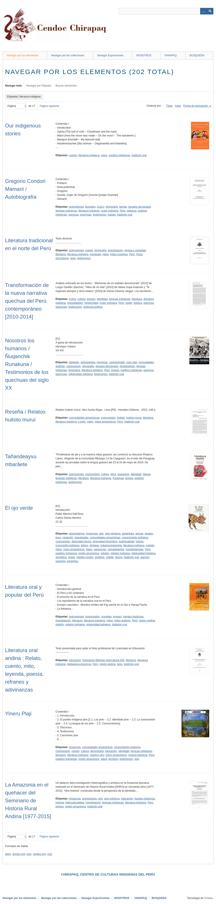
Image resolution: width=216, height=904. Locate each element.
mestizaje (95, 254)
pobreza (131, 210)
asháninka (128, 533)
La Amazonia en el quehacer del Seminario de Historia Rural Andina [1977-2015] (28, 800)
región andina (147, 620)
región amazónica (88, 553)
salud (104, 759)
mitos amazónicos (105, 421)
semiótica (61, 557)
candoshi (67, 537)
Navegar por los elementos (22, 55)
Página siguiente (49, 106)
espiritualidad (126, 541)
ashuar (139, 533)
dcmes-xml (18, 854)
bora (58, 537)
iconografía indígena (67, 545)
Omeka (208, 898)
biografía (90, 206)
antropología (76, 206)
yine (136, 759)
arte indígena (113, 533)
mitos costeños (119, 254)
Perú (122, 210)
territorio (113, 759)
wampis (144, 557)
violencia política (93, 306)
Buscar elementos (66, 85)
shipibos (99, 557)
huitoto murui (133, 417)
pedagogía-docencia (79, 664)
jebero (84, 545)
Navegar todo (13, 85)
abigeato (74, 362)
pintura (60, 806)
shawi (71, 557)
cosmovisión (73, 366)
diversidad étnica (81, 541)
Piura (139, 254)
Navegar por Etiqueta (38, 85)
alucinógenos (77, 533)
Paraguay (118, 478)
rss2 (49, 854)
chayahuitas (81, 537)
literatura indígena (88, 155)
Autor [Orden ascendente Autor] (178, 105)
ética (113, 474)
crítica (72, 299)
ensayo (91, 299)
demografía (97, 751)
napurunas (100, 549)
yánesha (60, 561)
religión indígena (120, 553)
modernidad (91, 302)
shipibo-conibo (84, 557)
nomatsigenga (116, 549)
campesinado (117, 362)
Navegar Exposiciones (110, 55)
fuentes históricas (133, 616)
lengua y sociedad (135, 250)
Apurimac (102, 362)
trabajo (112, 214)
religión (105, 553)
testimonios (99, 214)
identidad (102, 299)
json (29, 854)
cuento (73, 155)
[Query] (166, 11)
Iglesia (147, 474)
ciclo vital (131, 362)
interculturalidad (74, 802)
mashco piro (97, 755)
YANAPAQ (170, 55)
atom (8, 854)
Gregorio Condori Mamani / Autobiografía (25, 189)
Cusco (100, 206)
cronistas (106, 616)
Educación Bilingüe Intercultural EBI (103, 660)
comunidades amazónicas (84, 417)
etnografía (112, 206)
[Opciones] (203, 11)
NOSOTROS (143, 55)
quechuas (85, 214)
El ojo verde (19, 508)
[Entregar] (210, 11)
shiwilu (110, 557)
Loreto (82, 421)
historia (60, 802)
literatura (61, 254)
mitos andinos (122, 620)
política (138, 302)
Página (17, 106)
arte (101, 533)
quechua (73, 214)
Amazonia (91, 533)
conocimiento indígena (135, 537)
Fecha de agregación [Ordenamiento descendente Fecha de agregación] (196, 105)
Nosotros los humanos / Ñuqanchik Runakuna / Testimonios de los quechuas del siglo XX (27, 364)
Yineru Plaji (18, 713)
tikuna (118, 557)
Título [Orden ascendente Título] (169, 105)
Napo (89, 549)
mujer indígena (109, 210)
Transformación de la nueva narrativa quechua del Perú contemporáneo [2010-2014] (27, 301)
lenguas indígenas (66, 210)
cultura (81, 299)
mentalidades (75, 302)
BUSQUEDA (197, 55)
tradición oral (139, 155)
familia (123, 206)
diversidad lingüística (105, 541)
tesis (73, 258)
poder (129, 302)
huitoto (121, 417)
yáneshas (72, 561)
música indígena (137, 755)
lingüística (74, 370)
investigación (115, 250)
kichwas (94, 545)
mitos (104, 155)
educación (75, 660)
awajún (149, 533)
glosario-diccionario (139, 206)
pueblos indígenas (119, 155)
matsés (150, 545)
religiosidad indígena (80, 374)
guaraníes (123, 474)
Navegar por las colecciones (67, 55)
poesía (115, 370)
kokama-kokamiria (111, 545)
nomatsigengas (134, 549)
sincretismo (62, 258)
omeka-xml (39, 854)
